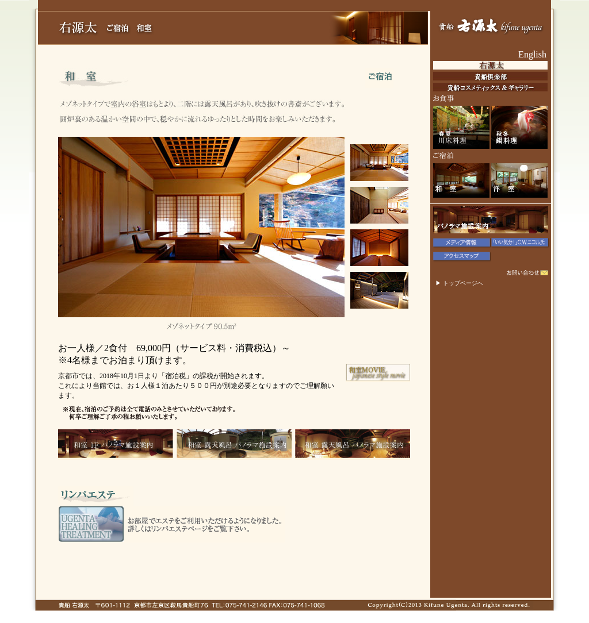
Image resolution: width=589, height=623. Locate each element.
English (532, 54)
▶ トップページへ (459, 283)
